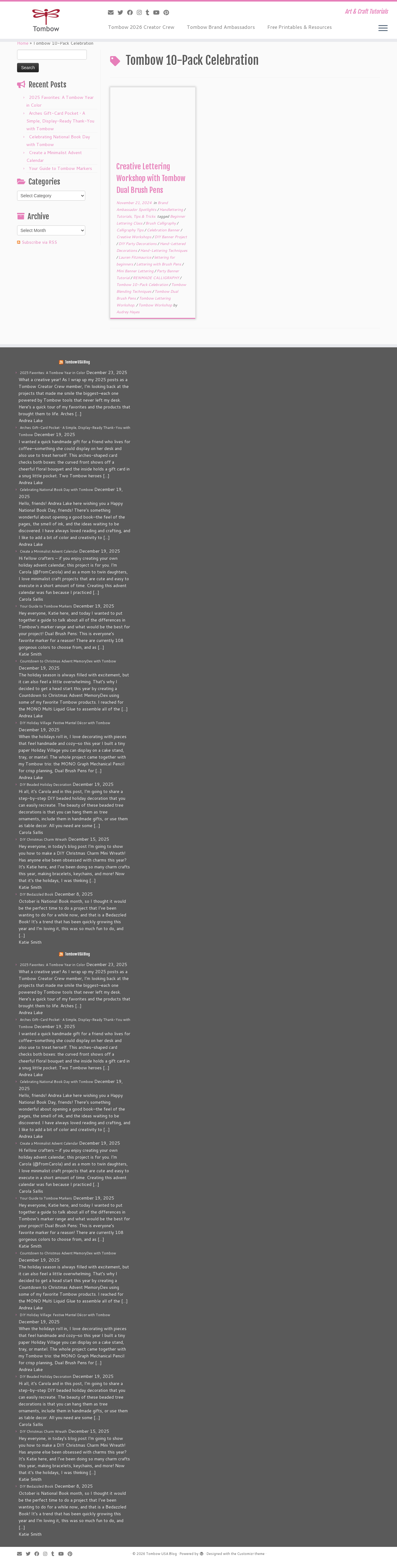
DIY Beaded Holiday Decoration (45, 784)
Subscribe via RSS (39, 242)
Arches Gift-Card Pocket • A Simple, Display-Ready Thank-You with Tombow (60, 121)
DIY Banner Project (170, 236)
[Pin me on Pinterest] (168, 12)
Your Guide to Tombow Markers (60, 168)
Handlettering (171, 209)
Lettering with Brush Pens (159, 264)
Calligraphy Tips (130, 230)
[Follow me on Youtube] (158, 12)
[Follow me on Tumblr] (149, 12)
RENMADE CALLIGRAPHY (156, 277)
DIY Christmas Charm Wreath (43, 839)
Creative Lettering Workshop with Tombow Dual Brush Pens (150, 178)
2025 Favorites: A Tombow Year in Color (52, 372)
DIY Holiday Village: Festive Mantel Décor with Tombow (65, 722)
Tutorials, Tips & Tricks (136, 216)
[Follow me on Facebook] (132, 12)
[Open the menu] (383, 28)
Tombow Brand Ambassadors (221, 26)
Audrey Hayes (128, 311)
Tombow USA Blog (77, 362)
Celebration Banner (164, 230)
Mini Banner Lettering (135, 271)
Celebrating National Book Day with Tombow (56, 489)
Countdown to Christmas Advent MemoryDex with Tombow (68, 661)
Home (23, 43)
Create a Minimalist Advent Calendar (49, 551)
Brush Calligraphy (161, 223)
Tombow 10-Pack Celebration (142, 284)
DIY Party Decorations (138, 243)
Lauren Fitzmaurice (135, 257)
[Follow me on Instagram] (141, 12)
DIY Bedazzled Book (36, 894)
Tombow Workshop (155, 305)
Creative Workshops (134, 236)
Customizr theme (251, 1553)
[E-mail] (113, 12)
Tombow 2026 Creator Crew (141, 26)
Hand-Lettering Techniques (163, 250)
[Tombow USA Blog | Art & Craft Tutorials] (45, 20)
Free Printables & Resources (299, 26)
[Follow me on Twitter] (122, 12)
